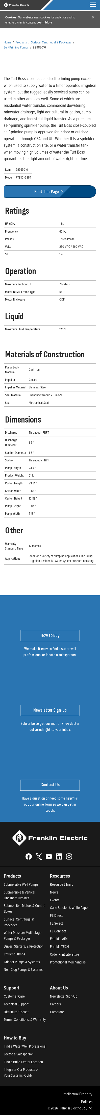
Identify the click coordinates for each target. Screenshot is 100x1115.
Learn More (44, 22)
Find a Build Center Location (23, 1061)
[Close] (93, 17)
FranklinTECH (59, 946)
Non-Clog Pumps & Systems (23, 969)
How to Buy (15, 1037)
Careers (55, 1004)
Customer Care (14, 996)
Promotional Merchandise (68, 962)
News (54, 892)
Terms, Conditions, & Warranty (25, 1019)
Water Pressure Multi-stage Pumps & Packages (22, 935)
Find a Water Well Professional (25, 1046)
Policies (86, 1101)
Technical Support (16, 1004)
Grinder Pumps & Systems (22, 961)
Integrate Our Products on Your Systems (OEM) (21, 1072)
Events (54, 900)
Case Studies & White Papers (70, 907)
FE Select (56, 923)
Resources (60, 875)
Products (21, 42)
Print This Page (49, 191)
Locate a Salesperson (19, 1054)
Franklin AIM (58, 938)
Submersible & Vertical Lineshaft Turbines (19, 895)
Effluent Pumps (14, 954)
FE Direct (56, 915)
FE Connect (58, 931)
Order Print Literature (64, 954)
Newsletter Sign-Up (63, 996)
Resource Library (61, 884)
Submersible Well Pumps (21, 884)
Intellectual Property (77, 1094)
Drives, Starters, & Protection (23, 946)
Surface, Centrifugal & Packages (51, 42)
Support (11, 987)
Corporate (57, 1011)
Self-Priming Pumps (16, 47)
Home (7, 42)
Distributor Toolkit (16, 1011)
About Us (59, 987)
